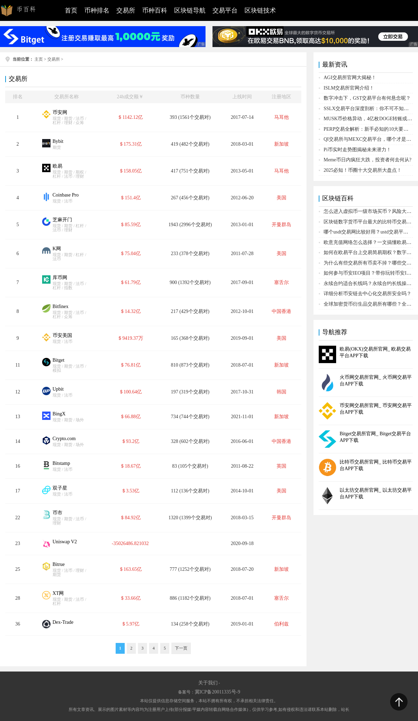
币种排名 (96, 10)
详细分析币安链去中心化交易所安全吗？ (367, 293)
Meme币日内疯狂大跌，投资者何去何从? (367, 159)
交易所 (125, 10)
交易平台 (225, 10)
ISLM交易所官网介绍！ (349, 88)
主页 (38, 59)
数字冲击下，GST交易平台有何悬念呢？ (367, 98)
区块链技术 (260, 10)
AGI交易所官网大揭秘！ (350, 77)
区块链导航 (190, 10)
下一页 (181, 648)
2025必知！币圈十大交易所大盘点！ (363, 170)
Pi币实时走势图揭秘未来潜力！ (357, 149)
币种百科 (154, 10)
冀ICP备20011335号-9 (217, 692)
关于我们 (208, 682)
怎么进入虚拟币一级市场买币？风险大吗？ (370, 211)
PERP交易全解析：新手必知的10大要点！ (368, 129)
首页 (71, 10)
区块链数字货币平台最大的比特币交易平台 (370, 221)
